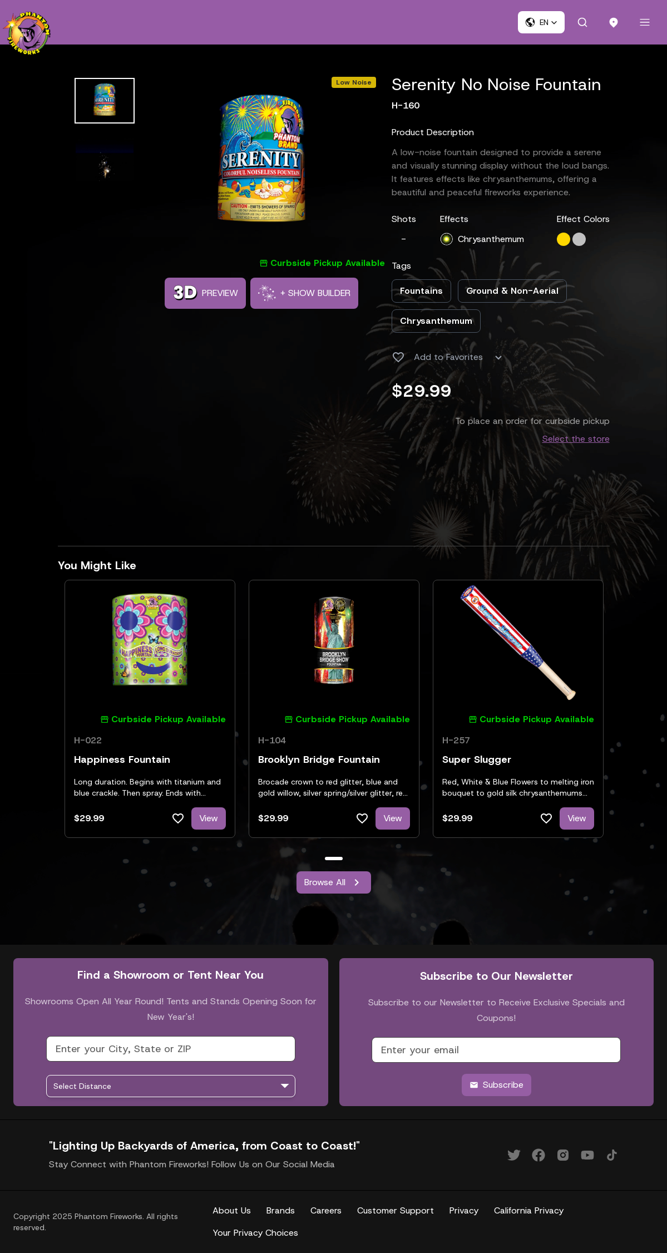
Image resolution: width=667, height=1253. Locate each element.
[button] (541, 22)
